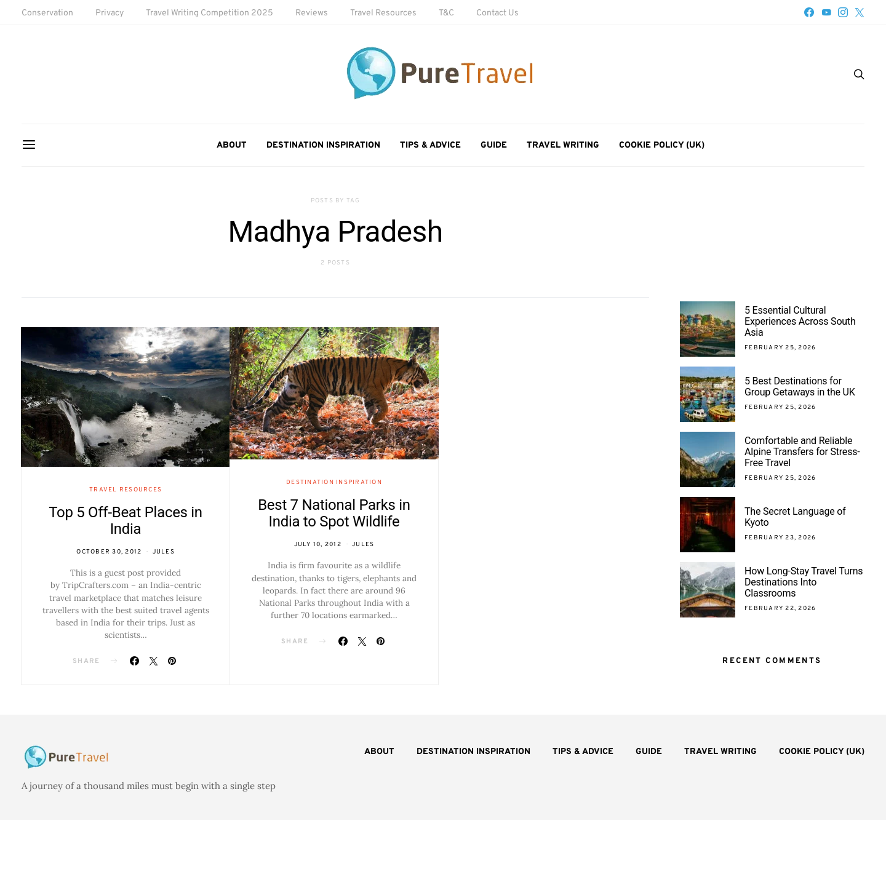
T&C (446, 13)
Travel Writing (563, 145)
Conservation (47, 13)
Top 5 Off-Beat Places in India (125, 521)
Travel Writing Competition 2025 (209, 13)
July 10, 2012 (317, 545)
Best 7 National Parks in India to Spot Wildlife (334, 513)
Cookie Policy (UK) (661, 145)
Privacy (109, 13)
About (232, 145)
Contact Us (497, 13)
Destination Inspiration (323, 145)
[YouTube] (826, 12)
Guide (494, 145)
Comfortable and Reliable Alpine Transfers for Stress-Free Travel (802, 452)
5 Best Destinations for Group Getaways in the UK (799, 386)
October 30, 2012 (109, 552)
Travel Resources (383, 13)
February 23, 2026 (780, 538)
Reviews (311, 13)
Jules (164, 552)
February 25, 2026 (780, 348)
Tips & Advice (430, 145)
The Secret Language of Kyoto (795, 517)
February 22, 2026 (780, 609)
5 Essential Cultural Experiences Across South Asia (800, 321)
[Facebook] (809, 12)
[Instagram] (843, 12)
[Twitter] (859, 12)
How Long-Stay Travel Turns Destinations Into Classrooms (803, 582)
